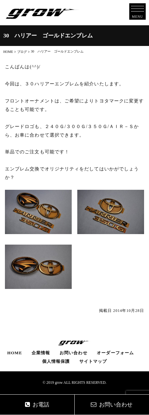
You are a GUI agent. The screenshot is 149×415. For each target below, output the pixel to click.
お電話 (37, 405)
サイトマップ (93, 361)
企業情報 (41, 352)
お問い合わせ (73, 352)
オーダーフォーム (115, 352)
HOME (14, 352)
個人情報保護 (56, 361)
